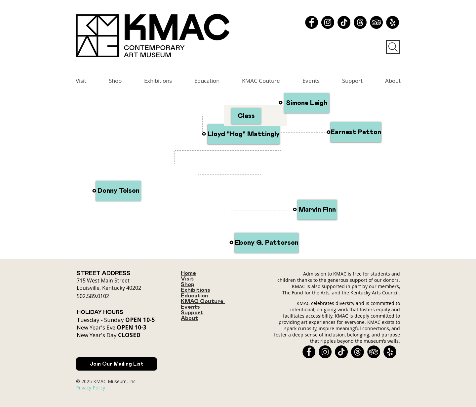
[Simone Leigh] (306, 103)
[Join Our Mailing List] (116, 364)
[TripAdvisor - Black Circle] (376, 22)
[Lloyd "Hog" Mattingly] (244, 134)
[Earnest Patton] (356, 132)
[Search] (393, 47)
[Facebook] (311, 22)
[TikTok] (343, 22)
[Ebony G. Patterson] (266, 243)
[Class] (246, 116)
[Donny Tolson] (118, 191)
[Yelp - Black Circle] (392, 22)
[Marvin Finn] (317, 210)
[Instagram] (327, 22)
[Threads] (360, 22)
